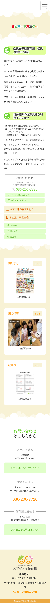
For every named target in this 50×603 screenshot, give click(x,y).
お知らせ (14, 225)
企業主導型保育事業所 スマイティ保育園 (19, 5)
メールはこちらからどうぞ (25, 467)
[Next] (38, 335)
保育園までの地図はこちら (25, 529)
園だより (14, 231)
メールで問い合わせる (20, 195)
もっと (37, 263)
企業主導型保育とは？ (22, 209)
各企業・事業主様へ (20, 217)
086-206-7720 (26, 189)
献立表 (13, 237)
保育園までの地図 (18, 200)
